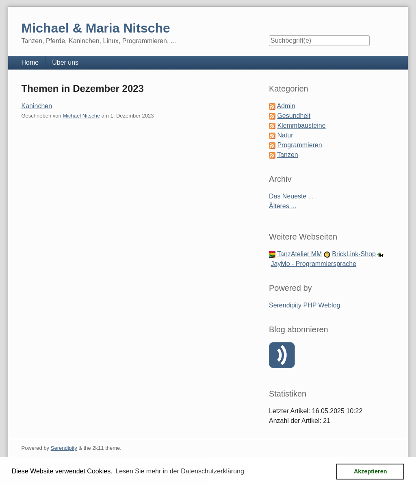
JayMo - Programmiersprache (313, 263)
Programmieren (299, 145)
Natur (285, 135)
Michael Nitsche (81, 116)
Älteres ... (283, 206)
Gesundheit (293, 115)
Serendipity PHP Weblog (304, 305)
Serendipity (64, 448)
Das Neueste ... (291, 196)
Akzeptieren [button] (370, 471)
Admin (286, 105)
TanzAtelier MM (299, 254)
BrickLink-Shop (354, 254)
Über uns (65, 62)
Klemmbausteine (301, 125)
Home (30, 62)
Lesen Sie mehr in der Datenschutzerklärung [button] (179, 471)
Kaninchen (36, 105)
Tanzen (287, 154)
